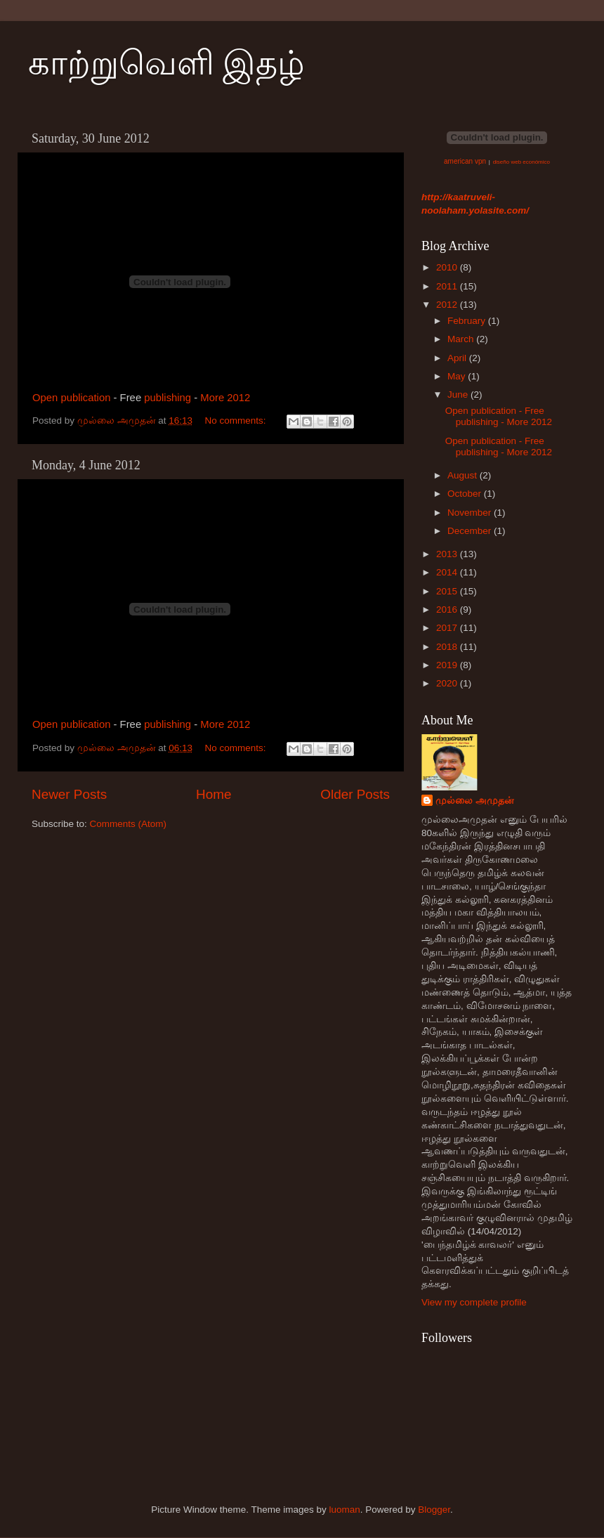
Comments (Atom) (128, 824)
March (461, 339)
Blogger (434, 1509)
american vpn (465, 161)
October (465, 493)
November (470, 512)
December (470, 531)
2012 (448, 304)
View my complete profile (474, 1302)
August (463, 475)
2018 (448, 646)
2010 (448, 267)
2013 (448, 554)
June (459, 394)
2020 (448, 683)
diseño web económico (521, 162)
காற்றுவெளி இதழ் (166, 63)
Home (213, 794)
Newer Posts (69, 794)
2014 (448, 572)
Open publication (71, 397)
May (457, 376)
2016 (448, 609)
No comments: (236, 420)
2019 (448, 665)
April (458, 358)
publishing (167, 397)
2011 (448, 286)
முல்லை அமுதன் (474, 800)
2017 (448, 628)
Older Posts (355, 794)
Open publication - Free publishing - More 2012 (498, 416)
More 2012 (225, 397)
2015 (448, 591)
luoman (344, 1509)
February (467, 320)
